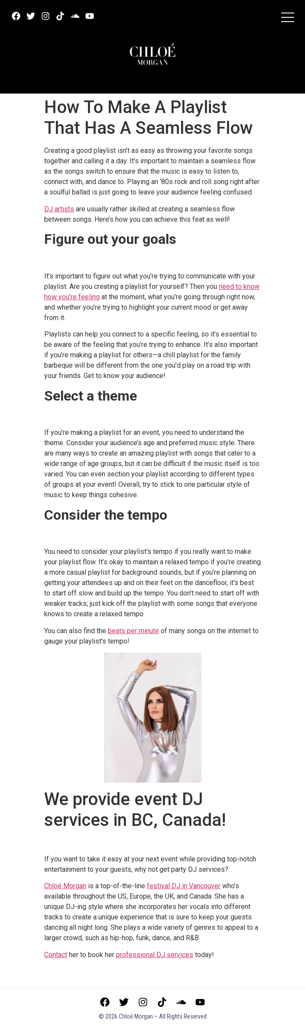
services (154, 955)
